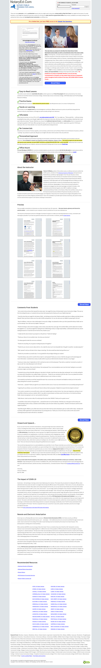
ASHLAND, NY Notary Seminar (57, 586)
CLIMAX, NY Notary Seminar (57, 591)
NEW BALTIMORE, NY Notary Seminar (41, 616)
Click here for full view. (30, 42)
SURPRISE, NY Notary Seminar (58, 624)
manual (34, 74)
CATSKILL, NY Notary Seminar (39, 591)
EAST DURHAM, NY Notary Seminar (40, 599)
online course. (29, 50)
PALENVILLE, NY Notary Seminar (39, 619)
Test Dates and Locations (39, 656)
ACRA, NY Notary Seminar (38, 586)
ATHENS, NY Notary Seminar (38, 589)
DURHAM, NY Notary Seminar (39, 596)
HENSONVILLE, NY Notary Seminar (59, 606)
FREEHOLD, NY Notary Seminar (58, 601)
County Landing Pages (26, 656)
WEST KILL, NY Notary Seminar (39, 629)
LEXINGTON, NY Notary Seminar (39, 614)
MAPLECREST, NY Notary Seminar (58, 614)
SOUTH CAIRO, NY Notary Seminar (40, 624)
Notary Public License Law (24, 578)
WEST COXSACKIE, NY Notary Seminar (60, 626)
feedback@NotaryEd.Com (73, 463)
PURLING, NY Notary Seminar (39, 621)
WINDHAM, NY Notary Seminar (58, 629)
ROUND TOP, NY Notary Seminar (58, 621)
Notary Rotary (21, 572)
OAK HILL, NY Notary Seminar (57, 616)
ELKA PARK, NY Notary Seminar (39, 601)
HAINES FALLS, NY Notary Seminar (59, 604)
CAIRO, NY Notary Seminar (57, 589)
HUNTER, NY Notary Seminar (39, 609)
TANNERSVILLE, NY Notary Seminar (40, 626)
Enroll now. (65, 144)
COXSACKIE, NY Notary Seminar (58, 594)
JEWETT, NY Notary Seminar (57, 609)
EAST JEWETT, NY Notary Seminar (58, 599)
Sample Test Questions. (65, 21)
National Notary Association (25, 569)
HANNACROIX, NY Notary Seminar (40, 606)
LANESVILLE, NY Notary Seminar (39, 611)
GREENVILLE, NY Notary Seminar (40, 604)
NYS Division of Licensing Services (26, 575)
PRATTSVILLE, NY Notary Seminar (58, 619)
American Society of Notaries (65, 173)
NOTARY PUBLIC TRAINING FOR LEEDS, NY (25, 7)
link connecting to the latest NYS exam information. (36, 507)
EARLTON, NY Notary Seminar (57, 596)
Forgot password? (76, 8)
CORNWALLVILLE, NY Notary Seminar (41, 594)
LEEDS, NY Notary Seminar (57, 611)
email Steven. (66, 215)
